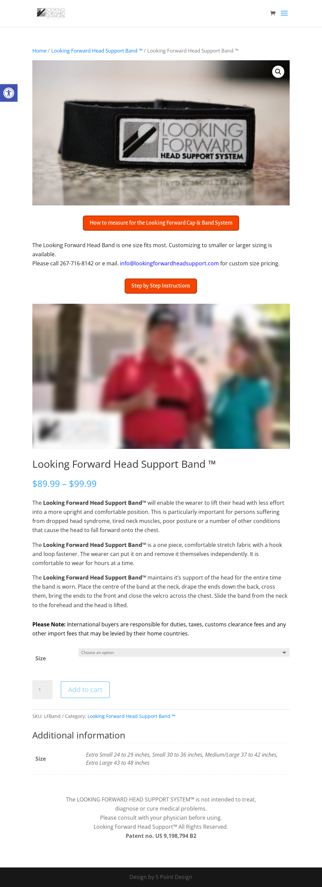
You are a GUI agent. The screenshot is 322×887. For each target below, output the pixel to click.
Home (39, 50)
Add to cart (85, 689)
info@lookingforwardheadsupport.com (169, 263)
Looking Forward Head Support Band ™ (96, 50)
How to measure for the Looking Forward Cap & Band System (161, 223)
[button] (9, 93)
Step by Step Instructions (160, 286)
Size (40, 658)
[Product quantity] (42, 689)
